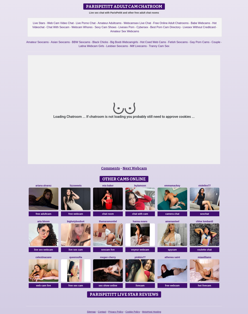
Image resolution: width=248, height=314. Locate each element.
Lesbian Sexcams (117, 46)
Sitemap (91, 311)
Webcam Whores (81, 27)
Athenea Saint (172, 257)
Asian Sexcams (60, 42)
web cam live (43, 285)
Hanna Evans (140, 221)
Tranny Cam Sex (159, 46)
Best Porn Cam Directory (165, 27)
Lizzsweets (76, 185)
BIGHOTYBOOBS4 (75, 221)
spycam (172, 249)
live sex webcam (43, 249)
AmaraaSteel (172, 221)
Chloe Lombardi (204, 221)
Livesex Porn (126, 27)
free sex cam (75, 285)
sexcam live (108, 249)
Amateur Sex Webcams (124, 31)
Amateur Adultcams (110, 23)
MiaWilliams (204, 257)
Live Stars (39, 23)
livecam (140, 285)
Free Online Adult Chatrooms (171, 23)
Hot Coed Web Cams (153, 42)
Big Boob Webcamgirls (124, 42)
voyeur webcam (140, 249)
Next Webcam (135, 168)
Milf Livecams (138, 46)
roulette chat (204, 249)
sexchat (204, 213)
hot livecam (204, 285)
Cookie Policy (132, 311)
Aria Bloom (43, 221)
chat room (108, 213)
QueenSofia (75, 257)
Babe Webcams (200, 23)
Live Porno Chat (85, 23)
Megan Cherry (108, 257)
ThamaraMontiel (108, 221)
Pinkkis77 (140, 257)
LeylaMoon (140, 185)
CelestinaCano (44, 257)
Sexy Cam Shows (105, 27)
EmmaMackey (172, 185)
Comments (110, 168)
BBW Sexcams (81, 42)
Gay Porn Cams (200, 42)
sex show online (108, 285)
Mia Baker (108, 185)
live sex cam (76, 249)
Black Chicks (100, 42)
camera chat (172, 213)
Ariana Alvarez (44, 185)
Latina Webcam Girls (91, 46)
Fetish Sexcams (178, 42)
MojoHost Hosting (151, 311)
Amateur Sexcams (37, 42)
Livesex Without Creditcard (199, 27)
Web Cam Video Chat (60, 23)
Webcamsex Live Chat (137, 23)
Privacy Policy (115, 311)
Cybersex (142, 27)
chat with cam (140, 213)
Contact (102, 311)
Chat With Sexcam (58, 27)
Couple (216, 42)
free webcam (75, 213)
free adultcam (43, 213)
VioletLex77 (204, 185)
